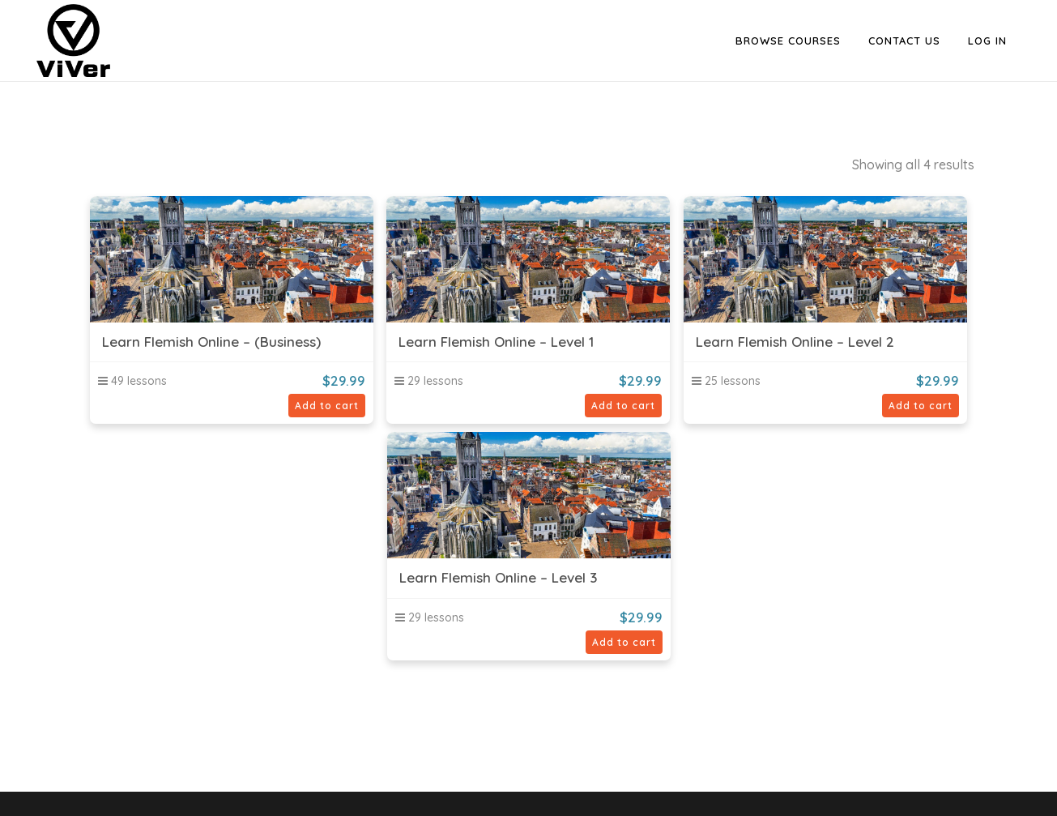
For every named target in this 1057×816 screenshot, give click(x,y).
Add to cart (327, 405)
